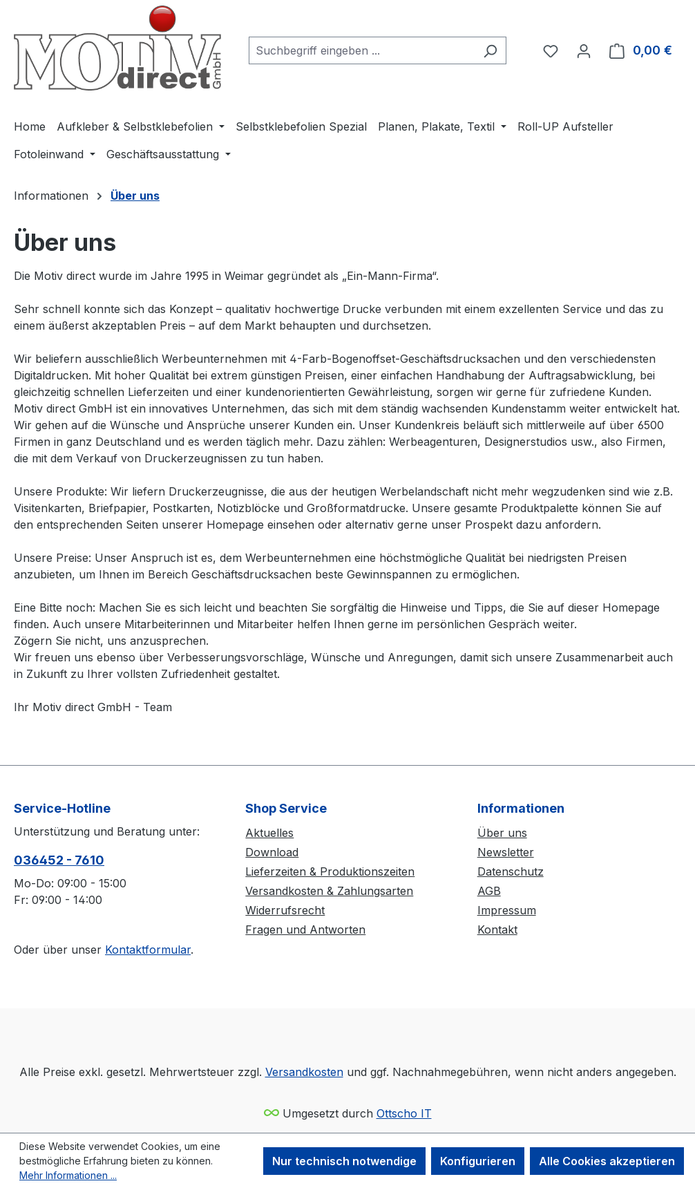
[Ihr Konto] (583, 50)
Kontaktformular (148, 949)
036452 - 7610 (59, 860)
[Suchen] (490, 50)
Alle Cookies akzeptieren (607, 1161)
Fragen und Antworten (305, 929)
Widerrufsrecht (285, 910)
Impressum (506, 910)
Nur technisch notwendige (344, 1161)
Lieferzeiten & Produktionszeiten (330, 871)
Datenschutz (510, 871)
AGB (489, 891)
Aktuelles (269, 833)
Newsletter (505, 852)
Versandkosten (304, 1072)
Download (271, 852)
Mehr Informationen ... (68, 1175)
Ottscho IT (404, 1113)
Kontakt (497, 929)
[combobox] (362, 50)
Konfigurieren (477, 1161)
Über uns (502, 833)
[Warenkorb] (640, 50)
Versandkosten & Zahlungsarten (329, 891)
